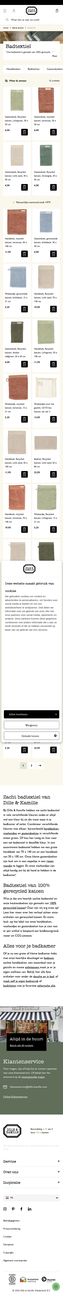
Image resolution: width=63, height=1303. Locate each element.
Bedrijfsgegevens (11, 1220)
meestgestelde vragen (33, 1077)
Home (5, 28)
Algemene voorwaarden (15, 1260)
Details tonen (39, 736)
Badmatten (33, 69)
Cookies (7, 1236)
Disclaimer (8, 1244)
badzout (49, 958)
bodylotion (9, 985)
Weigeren (31, 725)
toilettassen (32, 967)
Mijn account (14, 11)
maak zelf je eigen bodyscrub (20, 981)
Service (9, 1161)
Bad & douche (18, 28)
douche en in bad (43, 976)
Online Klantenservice (15, 1096)
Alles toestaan (33, 714)
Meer (54, 56)
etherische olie (46, 985)
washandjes (10, 833)
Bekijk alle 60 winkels (21, 1045)
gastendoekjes (30, 833)
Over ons (10, 1172)
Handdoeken (13, 69)
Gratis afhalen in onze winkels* (33, 2)
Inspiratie (11, 1182)
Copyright (8, 1252)
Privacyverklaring (11, 1229)
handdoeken (51, 828)
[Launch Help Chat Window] (56, 1287)
